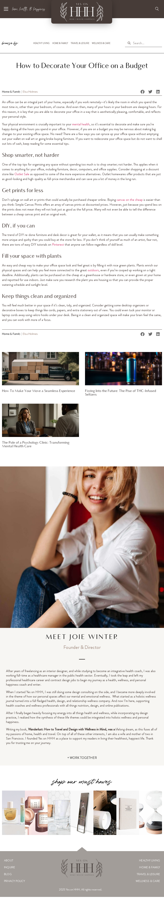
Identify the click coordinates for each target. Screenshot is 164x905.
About (8, 860)
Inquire (9, 867)
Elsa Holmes (30, 91)
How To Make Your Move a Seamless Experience (38, 391)
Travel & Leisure (80, 43)
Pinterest (58, 244)
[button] (143, 91)
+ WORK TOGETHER (82, 757)
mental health (81, 124)
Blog (8, 874)
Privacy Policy (14, 881)
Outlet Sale (21, 174)
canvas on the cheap (130, 199)
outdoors (93, 270)
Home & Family (60, 43)
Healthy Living (41, 43)
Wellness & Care (101, 43)
